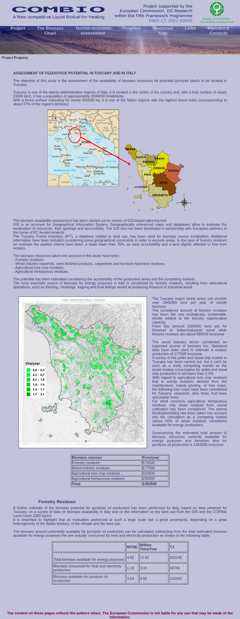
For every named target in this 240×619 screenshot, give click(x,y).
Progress (131, 28)
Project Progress (15, 58)
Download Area (162, 31)
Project (18, 28)
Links (190, 28)
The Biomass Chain (50, 31)
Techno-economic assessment (93, 31)
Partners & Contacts (218, 31)
